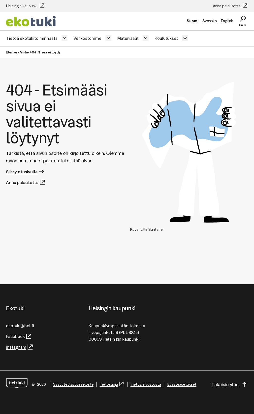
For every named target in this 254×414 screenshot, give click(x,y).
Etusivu (11, 52)
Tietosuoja (112, 384)
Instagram (19, 347)
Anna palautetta (230, 6)
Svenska (209, 20)
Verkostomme (87, 38)
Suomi (192, 20)
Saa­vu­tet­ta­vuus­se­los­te (73, 384)
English (227, 20)
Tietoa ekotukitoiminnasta (32, 38)
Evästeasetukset (181, 384)
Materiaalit (128, 38)
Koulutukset (166, 38)
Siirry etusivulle (25, 171)
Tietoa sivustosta (145, 384)
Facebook (19, 336)
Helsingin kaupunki (25, 6)
